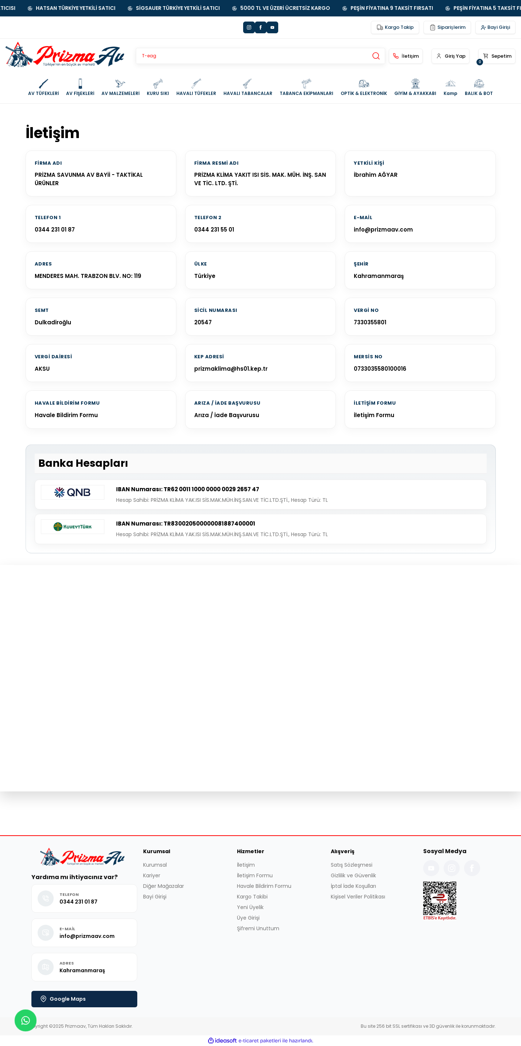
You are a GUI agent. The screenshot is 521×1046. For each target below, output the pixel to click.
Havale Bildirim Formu (66, 415)
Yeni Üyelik (250, 907)
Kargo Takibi (252, 896)
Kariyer (151, 875)
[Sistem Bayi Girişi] (495, 27)
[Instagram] (249, 27)
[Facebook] (261, 27)
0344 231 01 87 (55, 229)
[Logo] (64, 56)
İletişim (246, 865)
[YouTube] (272, 27)
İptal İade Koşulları (353, 886)
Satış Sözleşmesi (351, 865)
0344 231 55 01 (214, 229)
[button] (446, 56)
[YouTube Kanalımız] (431, 868)
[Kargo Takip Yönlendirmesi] (395, 27)
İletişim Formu (374, 415)
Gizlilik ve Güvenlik (353, 875)
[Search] (260, 56)
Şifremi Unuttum (258, 928)
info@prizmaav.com (383, 229)
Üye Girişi (248, 917)
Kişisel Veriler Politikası (358, 896)
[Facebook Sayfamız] (472, 868)
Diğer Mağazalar (163, 886)
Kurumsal (155, 865)
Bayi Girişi (154, 896)
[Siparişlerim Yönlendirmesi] (447, 27)
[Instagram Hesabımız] (452, 868)
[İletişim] (397, 56)
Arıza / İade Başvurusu (226, 415)
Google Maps (63, 999)
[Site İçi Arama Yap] (376, 56)
